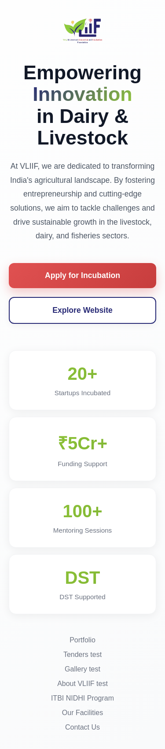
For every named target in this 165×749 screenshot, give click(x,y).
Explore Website (82, 310)
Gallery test (82, 669)
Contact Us (82, 727)
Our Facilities (82, 712)
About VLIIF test (82, 683)
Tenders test (82, 654)
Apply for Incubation (82, 275)
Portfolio (82, 640)
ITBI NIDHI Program (82, 698)
